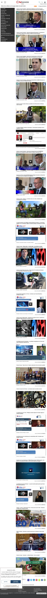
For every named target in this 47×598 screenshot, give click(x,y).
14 (31, 584)
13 (30, 584)
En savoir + (20, 590)
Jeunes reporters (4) (4, 21)
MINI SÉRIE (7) (3, 23)
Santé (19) (2, 30)
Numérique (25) (3, 26)
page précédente (42, 6)
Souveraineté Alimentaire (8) (6, 33)
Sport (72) (2, 37)
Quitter (5, 581)
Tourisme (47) (3, 40)
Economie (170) (3, 13)
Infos (37, 588)
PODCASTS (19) (3, 28)
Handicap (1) (3, 20)
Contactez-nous (21, 588)
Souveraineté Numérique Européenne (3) (7, 35)
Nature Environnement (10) (5, 25)
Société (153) (3, 31)
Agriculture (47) (3, 10)
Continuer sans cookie (15, 582)
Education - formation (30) (5, 15)
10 (26, 584)
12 (29, 584)
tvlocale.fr (4, 589)
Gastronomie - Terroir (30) (5, 18)
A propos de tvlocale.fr (22, 591)
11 (27, 584)
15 (33, 584)
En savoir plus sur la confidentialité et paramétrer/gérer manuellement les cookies (11, 586)
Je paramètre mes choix (41, 593)
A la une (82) (3, 8)
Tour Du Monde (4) (4, 39)
